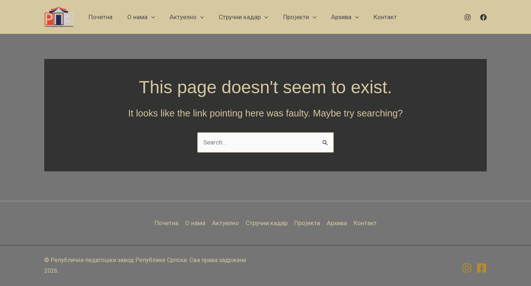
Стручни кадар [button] (267, 223)
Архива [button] (337, 223)
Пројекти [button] (307, 223)
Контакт (365, 223)
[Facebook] (483, 17)
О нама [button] (195, 223)
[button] (141, 17)
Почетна (166, 223)
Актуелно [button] (225, 223)
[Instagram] (467, 17)
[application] (151, 17)
